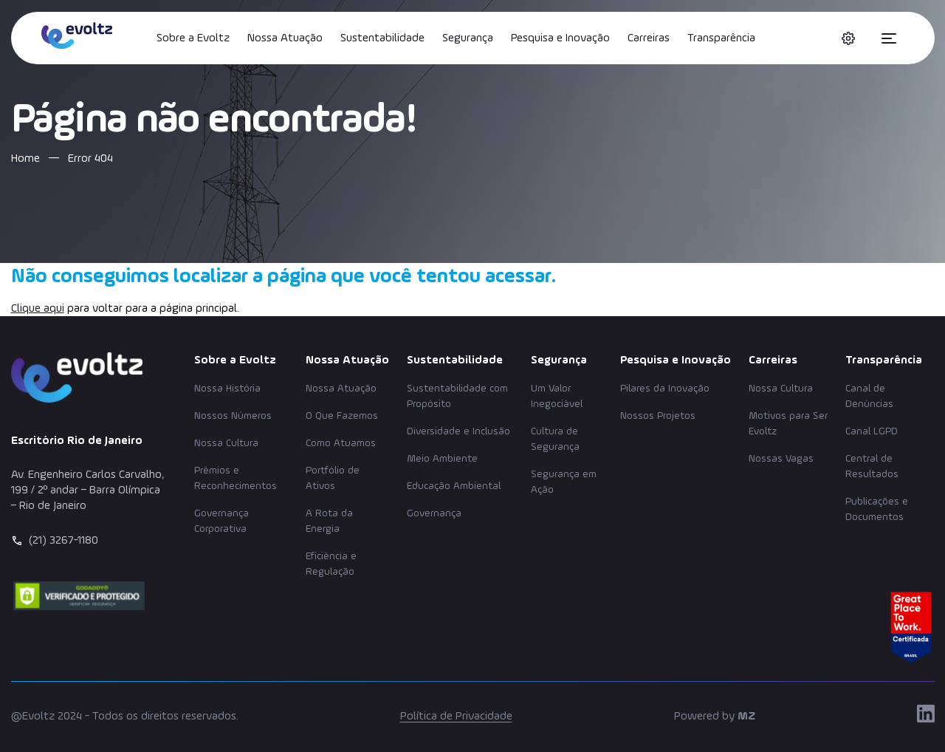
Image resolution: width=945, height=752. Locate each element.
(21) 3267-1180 (63, 541)
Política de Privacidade (456, 716)
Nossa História (227, 388)
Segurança (467, 38)
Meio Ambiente (442, 459)
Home (25, 159)
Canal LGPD (871, 431)
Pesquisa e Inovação (560, 38)
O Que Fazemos (342, 416)
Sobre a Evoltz (193, 38)
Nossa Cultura (226, 443)
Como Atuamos (341, 443)
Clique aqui (37, 309)
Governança (434, 513)
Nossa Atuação (285, 38)
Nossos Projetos (657, 416)
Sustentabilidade (382, 38)
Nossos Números (233, 416)
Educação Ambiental (454, 486)
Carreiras (649, 38)
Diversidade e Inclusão (458, 431)
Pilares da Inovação (664, 388)
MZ (746, 716)
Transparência (721, 38)
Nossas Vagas (781, 459)
